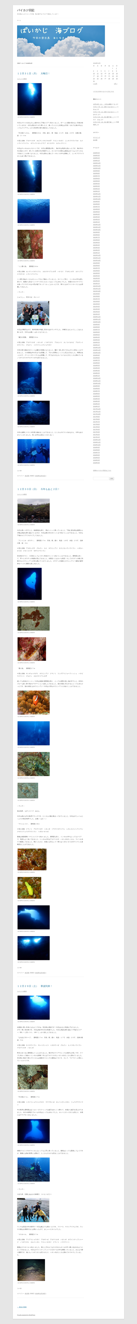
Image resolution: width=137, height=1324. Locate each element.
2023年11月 (97, 227)
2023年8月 (96, 235)
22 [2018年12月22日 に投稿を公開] (113, 76)
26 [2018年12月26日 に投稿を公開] (101, 78)
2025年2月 (96, 189)
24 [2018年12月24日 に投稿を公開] (94, 78)
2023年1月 (96, 253)
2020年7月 (96, 329)
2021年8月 (96, 296)
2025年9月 (96, 171)
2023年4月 (96, 245)
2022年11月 (97, 258)
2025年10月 (97, 168)
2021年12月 (97, 286)
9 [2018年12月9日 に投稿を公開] (116, 71)
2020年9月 (96, 324)
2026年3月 (96, 155)
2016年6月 (96, 455)
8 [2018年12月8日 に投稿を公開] (112, 71)
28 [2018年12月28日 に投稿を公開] (109, 78)
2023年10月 (97, 230)
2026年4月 (96, 153)
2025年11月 (97, 165)
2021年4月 (96, 306)
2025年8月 (96, 173)
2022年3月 (96, 278)
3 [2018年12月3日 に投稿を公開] (93, 71)
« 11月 (95, 84)
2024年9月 (96, 201)
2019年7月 (96, 360)
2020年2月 (96, 342)
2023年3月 (96, 247)
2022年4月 (96, 276)
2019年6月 (96, 363)
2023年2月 (96, 250)
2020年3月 (96, 340)
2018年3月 (96, 401)
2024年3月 (96, 217)
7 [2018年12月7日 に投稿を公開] (108, 71)
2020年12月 (97, 317)
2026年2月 (96, 158)
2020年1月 (96, 345)
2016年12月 (97, 440)
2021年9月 (96, 294)
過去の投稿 (22, 1307)
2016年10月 (97, 445)
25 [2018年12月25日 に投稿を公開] (97, 78)
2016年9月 (96, 447)
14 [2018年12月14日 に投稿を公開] (109, 73)
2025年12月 (97, 163)
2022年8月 (96, 265)
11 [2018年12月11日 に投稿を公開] (97, 73)
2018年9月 (96, 386)
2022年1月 (96, 283)
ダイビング (96, 137)
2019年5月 (96, 365)
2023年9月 (96, 232)
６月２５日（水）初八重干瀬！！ (103, 117)
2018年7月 (96, 391)
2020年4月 (96, 337)
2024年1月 (96, 222)
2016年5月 (96, 457)
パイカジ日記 (27, 10)
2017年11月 (97, 411)
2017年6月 (96, 424)
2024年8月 (96, 204)
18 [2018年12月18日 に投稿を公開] (97, 76)
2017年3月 (96, 432)
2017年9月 (96, 416)
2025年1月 (96, 191)
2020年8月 (96, 327)
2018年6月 (96, 393)
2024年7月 (96, 206)
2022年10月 (97, 260)
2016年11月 (97, 442)
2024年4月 (96, 214)
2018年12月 (97, 378)
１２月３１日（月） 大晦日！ (33, 73)
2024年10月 (97, 199)
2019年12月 (97, 347)
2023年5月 (96, 242)
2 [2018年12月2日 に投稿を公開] (116, 68)
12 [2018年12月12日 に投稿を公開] (101, 73)
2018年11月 (97, 381)
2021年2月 (96, 311)
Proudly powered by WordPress (26, 1315)
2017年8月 (96, 419)
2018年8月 (96, 388)
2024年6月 (96, 209)
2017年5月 (96, 427)
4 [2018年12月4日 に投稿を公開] (97, 71)
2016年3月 (96, 463)
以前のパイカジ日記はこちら (102, 470)
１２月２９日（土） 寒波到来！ (34, 986)
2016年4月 (96, 460)
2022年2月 (96, 281)
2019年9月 (96, 355)
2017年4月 (96, 429)
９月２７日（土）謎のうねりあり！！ (105, 107)
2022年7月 (96, 268)
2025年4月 (96, 183)
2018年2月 (96, 404)
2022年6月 (96, 270)
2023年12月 (97, 224)
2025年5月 (96, 181)
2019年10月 (97, 352)
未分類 (27, 476)
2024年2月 (96, 219)
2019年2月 (96, 373)
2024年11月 (97, 196)
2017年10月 (97, 414)
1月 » (115, 84)
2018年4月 (96, 399)
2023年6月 (96, 240)
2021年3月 (96, 309)
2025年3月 (96, 186)
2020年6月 (96, 332)
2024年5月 (96, 212)
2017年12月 (97, 409)
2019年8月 (96, 358)
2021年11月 (97, 288)
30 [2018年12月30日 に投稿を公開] (117, 78)
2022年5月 (96, 273)
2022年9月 (96, 263)
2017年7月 (96, 422)
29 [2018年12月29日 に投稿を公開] (113, 78)
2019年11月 (97, 350)
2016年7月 (96, 452)
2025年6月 (96, 178)
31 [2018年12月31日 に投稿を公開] (94, 81)
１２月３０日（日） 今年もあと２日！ (38, 489)
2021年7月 (96, 299)
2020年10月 (97, 322)
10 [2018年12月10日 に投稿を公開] (94, 73)
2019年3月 (96, 370)
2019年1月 (96, 375)
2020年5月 (96, 335)
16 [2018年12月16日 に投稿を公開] (117, 73)
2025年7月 (96, 176)
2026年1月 (96, 160)
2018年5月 (96, 396)
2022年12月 (97, 255)
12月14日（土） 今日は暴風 (102, 104)
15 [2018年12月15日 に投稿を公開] (113, 73)
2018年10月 (97, 383)
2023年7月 (96, 237)
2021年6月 (96, 301)
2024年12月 (97, 194)
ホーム (19, 20)
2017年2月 (96, 434)
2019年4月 (96, 368)
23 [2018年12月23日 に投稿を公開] (117, 76)
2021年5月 (96, 304)
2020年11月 (97, 319)
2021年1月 (96, 314)
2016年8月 (96, 450)
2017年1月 (96, 437)
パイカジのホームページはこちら (103, 91)
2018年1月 (96, 406)
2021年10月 (97, 291)
